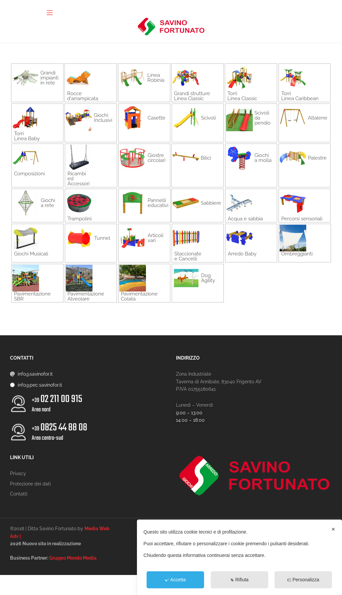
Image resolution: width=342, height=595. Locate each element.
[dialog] (239, 557)
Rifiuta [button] (239, 579)
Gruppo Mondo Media (73, 558)
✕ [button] (333, 529)
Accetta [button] (175, 579)
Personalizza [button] (303, 579)
